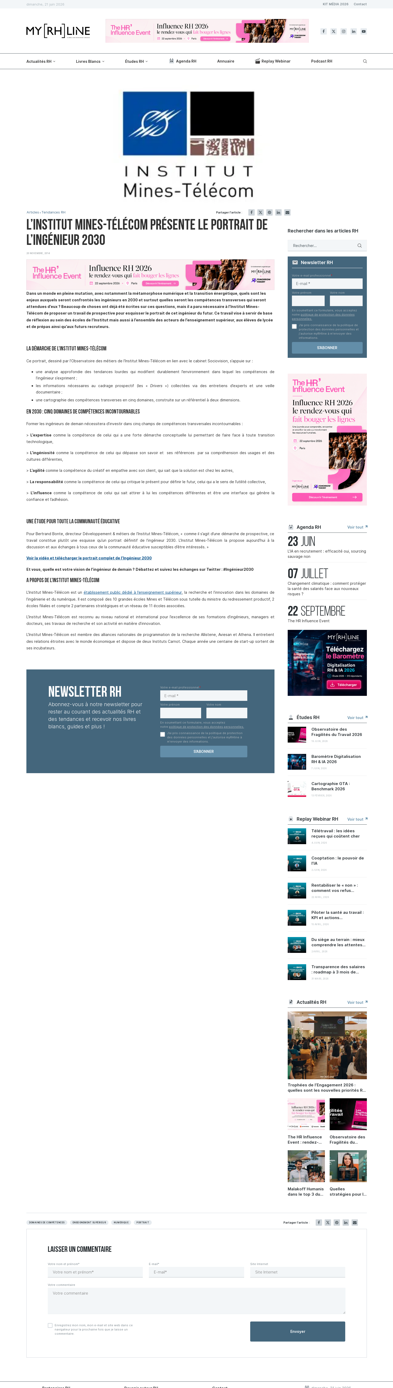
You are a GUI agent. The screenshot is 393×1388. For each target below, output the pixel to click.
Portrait (142, 1222)
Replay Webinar (273, 61)
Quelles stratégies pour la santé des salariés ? (348, 1191)
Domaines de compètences (47, 1222)
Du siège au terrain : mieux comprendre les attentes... (338, 942)
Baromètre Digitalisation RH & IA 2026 (336, 759)
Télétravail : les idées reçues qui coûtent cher (335, 833)
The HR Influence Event (309, 621)
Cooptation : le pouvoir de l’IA (337, 860)
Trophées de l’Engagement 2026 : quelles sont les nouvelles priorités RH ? (327, 1087)
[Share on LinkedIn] (278, 212)
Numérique (121, 1222)
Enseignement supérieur (89, 1222)
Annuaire (225, 61)
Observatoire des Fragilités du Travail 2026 (336, 732)
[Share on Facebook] (251, 212)
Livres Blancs (88, 61)
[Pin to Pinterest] (269, 212)
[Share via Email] (287, 212)
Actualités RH (38, 61)
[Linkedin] (354, 31)
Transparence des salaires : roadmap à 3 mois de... (338, 969)
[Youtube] (364, 31)
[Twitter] (333, 31)
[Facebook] (323, 31)
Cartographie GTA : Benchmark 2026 (330, 786)
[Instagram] (343, 31)
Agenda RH (182, 61)
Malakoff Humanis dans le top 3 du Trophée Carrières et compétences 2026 (306, 1191)
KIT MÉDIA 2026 (335, 4)
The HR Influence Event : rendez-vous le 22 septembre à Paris (306, 1139)
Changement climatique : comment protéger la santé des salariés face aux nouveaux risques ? (327, 588)
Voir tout (357, 527)
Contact (360, 4)
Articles (33, 212)
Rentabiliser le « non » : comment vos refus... (334, 888)
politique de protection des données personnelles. (206, 727)
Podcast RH (321, 61)
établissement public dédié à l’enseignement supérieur (133, 592)
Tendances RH (53, 212)
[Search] (364, 61)
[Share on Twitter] (260, 212)
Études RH (134, 61)
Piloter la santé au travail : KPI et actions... (337, 915)
